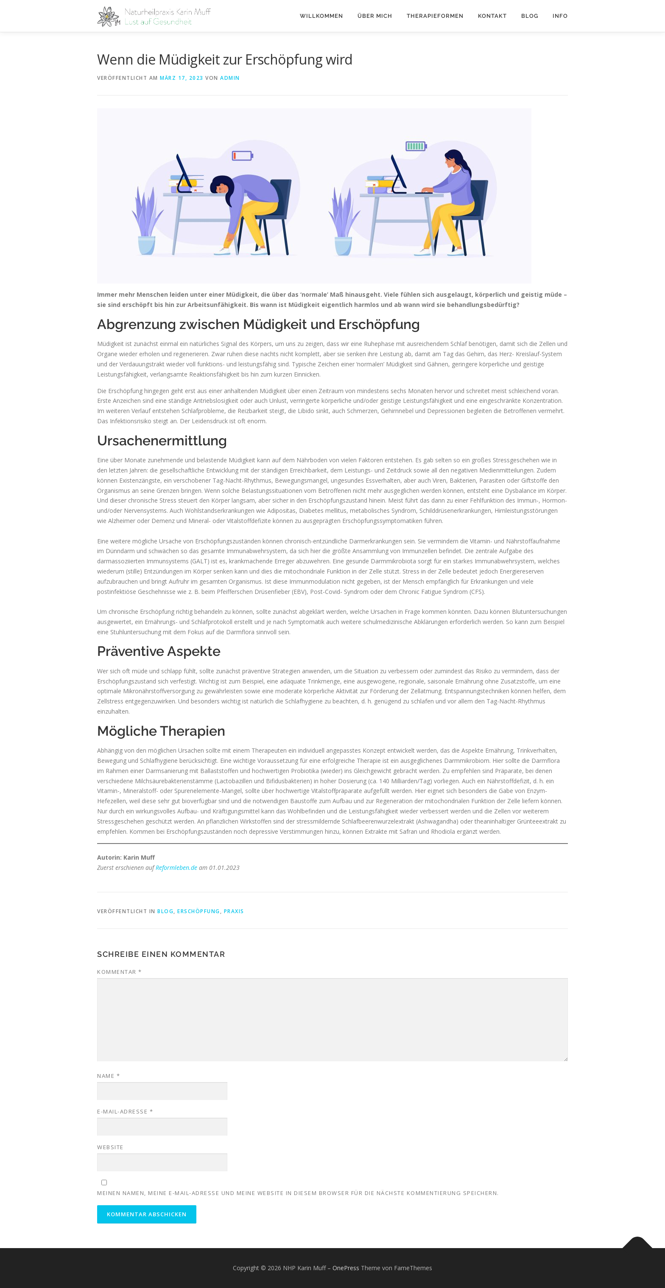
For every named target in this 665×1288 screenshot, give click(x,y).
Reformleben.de (176, 867)
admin (230, 78)
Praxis (234, 911)
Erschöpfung (198, 911)
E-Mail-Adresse (125, 1111)
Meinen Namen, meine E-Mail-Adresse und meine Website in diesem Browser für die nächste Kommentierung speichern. (298, 1193)
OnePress (345, 1268)
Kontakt (492, 16)
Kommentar (119, 972)
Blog (529, 16)
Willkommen (321, 16)
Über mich (375, 16)
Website (110, 1147)
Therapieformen (435, 16)
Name (108, 1076)
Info (560, 16)
